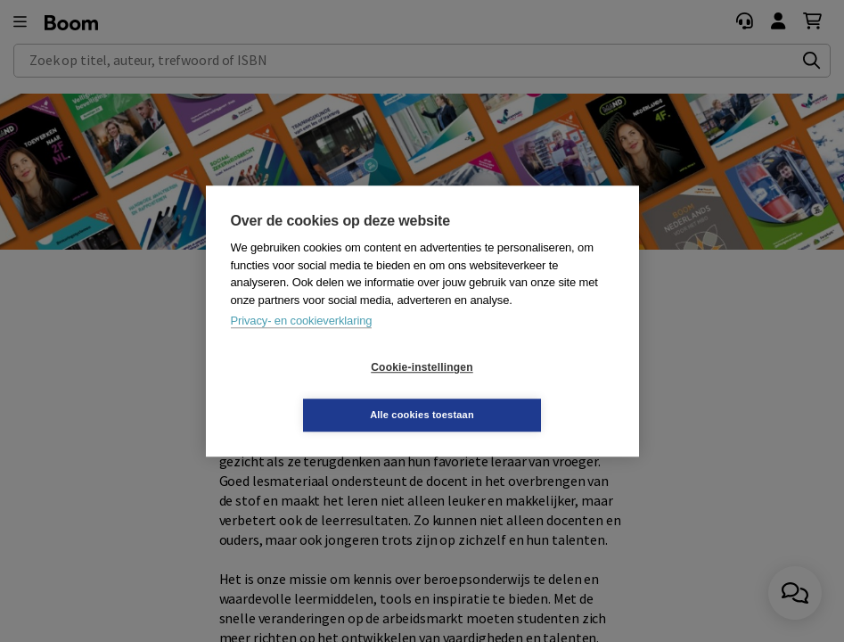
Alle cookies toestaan (528, 390)
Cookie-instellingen (315, 391)
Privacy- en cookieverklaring (302, 344)
